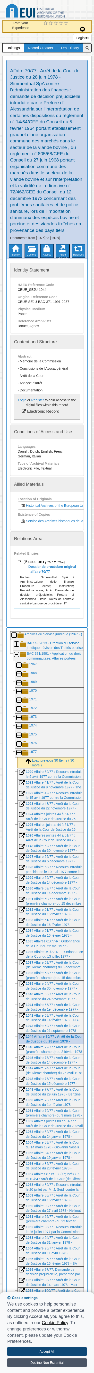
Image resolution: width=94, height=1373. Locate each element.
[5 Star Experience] (66, 23)
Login (82, 38)
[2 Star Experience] (51, 23)
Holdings (13, 48)
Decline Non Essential (47, 1363)
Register (37, 400)
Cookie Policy (55, 1322)
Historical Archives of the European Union (54, 505)
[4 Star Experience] (61, 23)
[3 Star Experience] (56, 23)
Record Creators (40, 48)
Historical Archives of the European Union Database (49, 11)
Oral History (70, 48)
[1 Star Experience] (46, 23)
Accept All (47, 1351)
